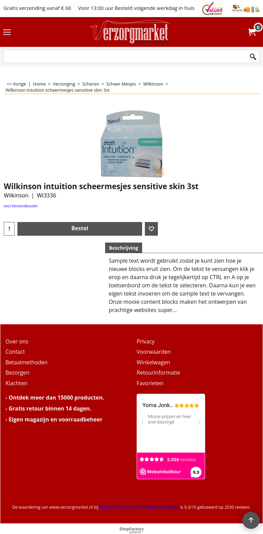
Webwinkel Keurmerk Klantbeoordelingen (139, 507)
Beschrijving (123, 248)
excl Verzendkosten (21, 205)
